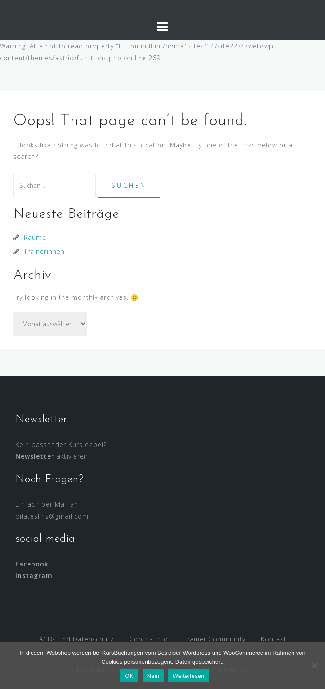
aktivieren (52, 456)
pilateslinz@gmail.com (52, 516)
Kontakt (273, 639)
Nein (153, 676)
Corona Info (148, 639)
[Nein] (313, 665)
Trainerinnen (44, 251)
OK (129, 676)
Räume (35, 237)
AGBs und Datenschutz (76, 639)
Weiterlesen (188, 676)
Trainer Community (214, 639)
